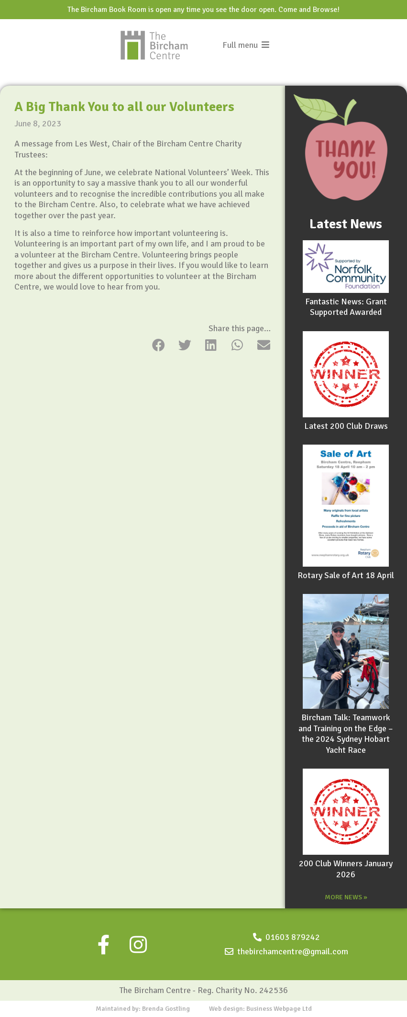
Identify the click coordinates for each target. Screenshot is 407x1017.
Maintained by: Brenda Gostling (143, 1009)
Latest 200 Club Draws (346, 426)
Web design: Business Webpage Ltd (260, 1009)
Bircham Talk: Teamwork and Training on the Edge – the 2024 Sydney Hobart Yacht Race (345, 733)
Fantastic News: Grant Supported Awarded (346, 307)
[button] (158, 345)
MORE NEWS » (346, 897)
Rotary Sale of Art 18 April (345, 575)
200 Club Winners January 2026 (346, 869)
